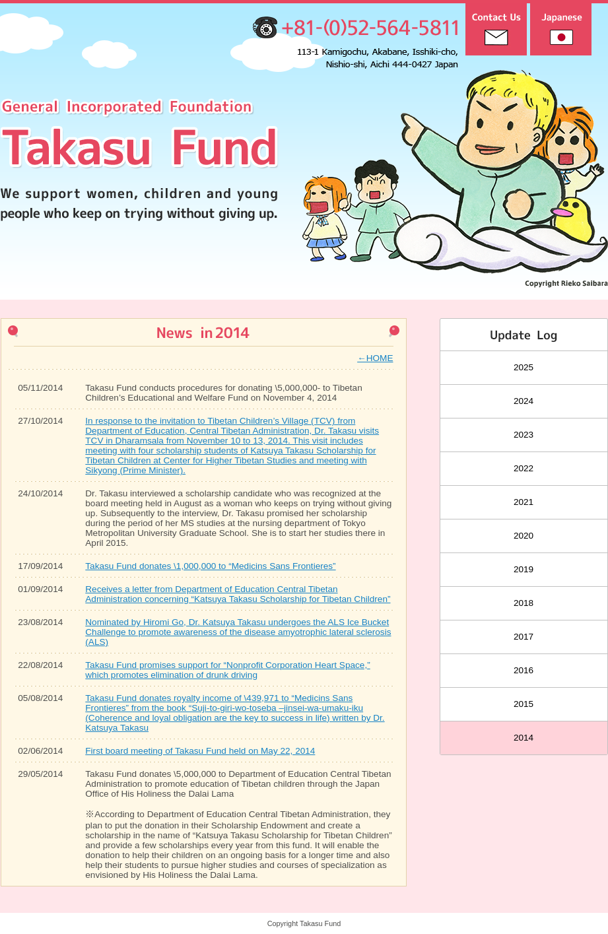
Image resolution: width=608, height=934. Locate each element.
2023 (523, 435)
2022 (523, 468)
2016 (523, 670)
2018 (523, 603)
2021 (523, 502)
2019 (523, 569)
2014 (523, 738)
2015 (523, 704)
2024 (523, 401)
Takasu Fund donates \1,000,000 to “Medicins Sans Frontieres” (210, 566)
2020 (523, 536)
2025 (523, 367)
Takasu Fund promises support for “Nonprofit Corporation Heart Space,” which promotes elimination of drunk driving (227, 670)
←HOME (375, 358)
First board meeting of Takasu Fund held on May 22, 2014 (200, 751)
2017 (523, 637)
